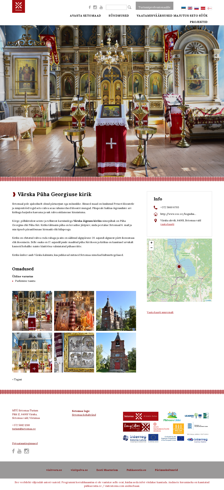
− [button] (151, 248)
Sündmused (116, 15)
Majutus (181, 15)
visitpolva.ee (79, 470)
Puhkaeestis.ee (136, 470)
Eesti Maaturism (107, 470)
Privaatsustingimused (25, 443)
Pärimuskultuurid (166, 470)
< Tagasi (17, 379)
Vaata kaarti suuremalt (160, 312)
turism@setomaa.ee (24, 428)
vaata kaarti (167, 224)
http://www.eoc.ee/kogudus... (178, 214)
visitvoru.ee (54, 470)
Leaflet (208, 300)
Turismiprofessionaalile (155, 5)
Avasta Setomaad (85, 15)
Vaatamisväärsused (150, 15)
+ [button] (151, 243)
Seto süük (203, 15)
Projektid (203, 23)
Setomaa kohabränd (84, 414)
